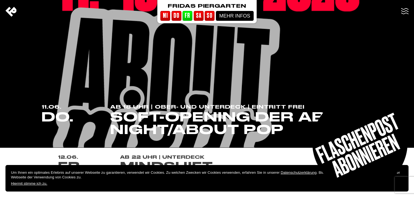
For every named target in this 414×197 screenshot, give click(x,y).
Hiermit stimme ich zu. (29, 183)
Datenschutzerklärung (299, 172)
